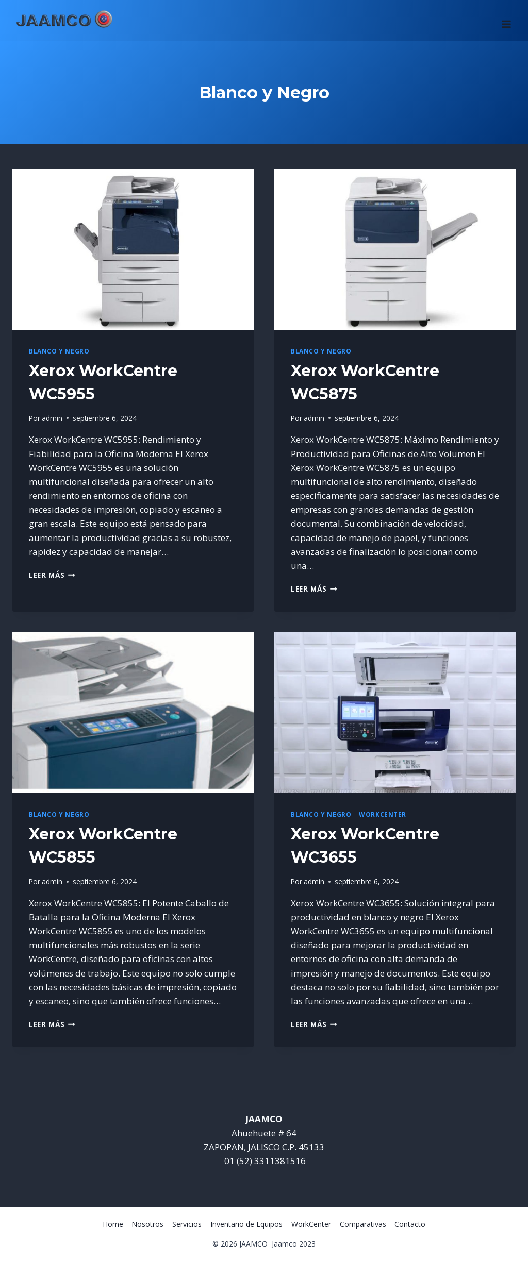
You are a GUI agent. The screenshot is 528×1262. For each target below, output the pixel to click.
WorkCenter (382, 814)
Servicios (187, 1224)
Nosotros (147, 1224)
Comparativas (363, 1224)
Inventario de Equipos (246, 1224)
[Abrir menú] (506, 20)
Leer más (52, 575)
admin (52, 418)
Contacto (409, 1224)
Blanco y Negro (59, 351)
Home (113, 1224)
